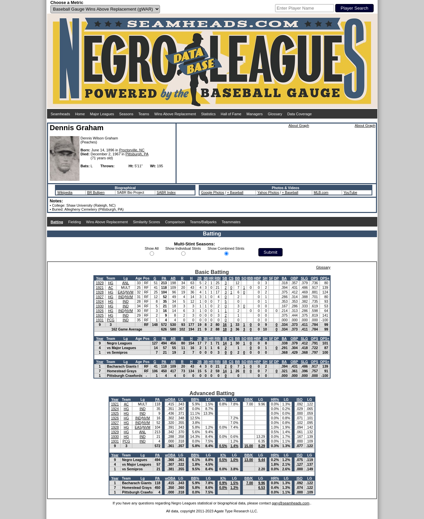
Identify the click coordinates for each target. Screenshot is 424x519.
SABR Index (166, 192)
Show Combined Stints (226, 248)
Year (99, 278)
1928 (99, 292)
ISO (299, 399)
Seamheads (60, 114)
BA (284, 278)
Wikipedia (65, 192)
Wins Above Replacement (175, 114)
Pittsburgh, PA (137, 154)
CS (231, 278)
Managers (254, 114)
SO (243, 278)
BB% (195, 399)
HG (110, 283)
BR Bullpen (96, 192)
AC (110, 287)
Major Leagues (102, 114)
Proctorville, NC (131, 150)
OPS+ (324, 278)
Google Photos (212, 192)
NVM (129, 292)
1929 (99, 283)
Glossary (275, 114)
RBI (218, 278)
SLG (304, 278)
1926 (99, 311)
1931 (99, 320)
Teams (143, 114)
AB (173, 278)
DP (276, 278)
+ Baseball (235, 192)
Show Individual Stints (183, 248)
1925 (99, 315)
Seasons (126, 114)
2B (199, 278)
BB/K (248, 399)
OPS (314, 278)
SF (271, 278)
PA (164, 278)
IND (121, 297)
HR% (275, 399)
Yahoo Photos (268, 192)
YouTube (350, 192)
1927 (99, 297)
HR (211, 278)
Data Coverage (299, 114)
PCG (111, 320)
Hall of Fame (231, 114)
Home (80, 114)
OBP (294, 278)
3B (205, 278)
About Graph (299, 126)
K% (223, 399)
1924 (99, 301)
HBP (257, 278)
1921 (99, 287)
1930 (99, 306)
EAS (121, 292)
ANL (125, 283)
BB (237, 278)
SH (265, 278)
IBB (250, 278)
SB (224, 278)
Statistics (208, 114)
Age (138, 278)
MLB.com (321, 192)
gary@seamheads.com (290, 503)
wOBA (170, 399)
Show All (152, 248)
